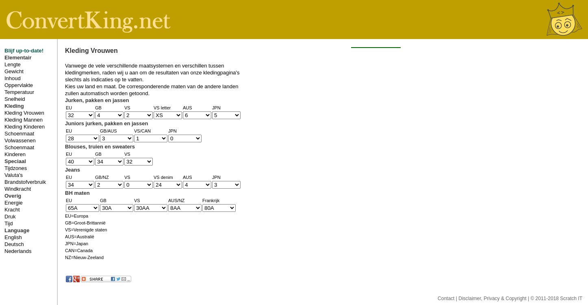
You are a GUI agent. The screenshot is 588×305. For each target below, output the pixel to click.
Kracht (12, 210)
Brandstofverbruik (25, 182)
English (13, 237)
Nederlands (18, 251)
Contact (447, 298)
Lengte (12, 64)
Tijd (8, 223)
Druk (9, 217)
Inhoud (12, 78)
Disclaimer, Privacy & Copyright (493, 298)
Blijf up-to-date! (23, 51)
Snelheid (14, 99)
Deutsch (14, 244)
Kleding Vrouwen (24, 113)
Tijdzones (15, 168)
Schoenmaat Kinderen (19, 150)
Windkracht (17, 189)
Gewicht (14, 71)
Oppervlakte (18, 85)
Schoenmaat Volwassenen (20, 137)
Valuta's (13, 175)
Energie (13, 203)
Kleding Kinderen (24, 127)
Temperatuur (19, 92)
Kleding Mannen (23, 120)
